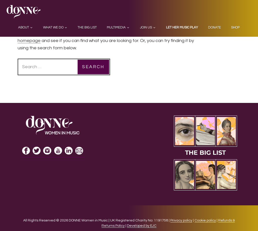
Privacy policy (181, 220)
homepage (29, 40)
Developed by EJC (141, 225)
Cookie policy (205, 220)
